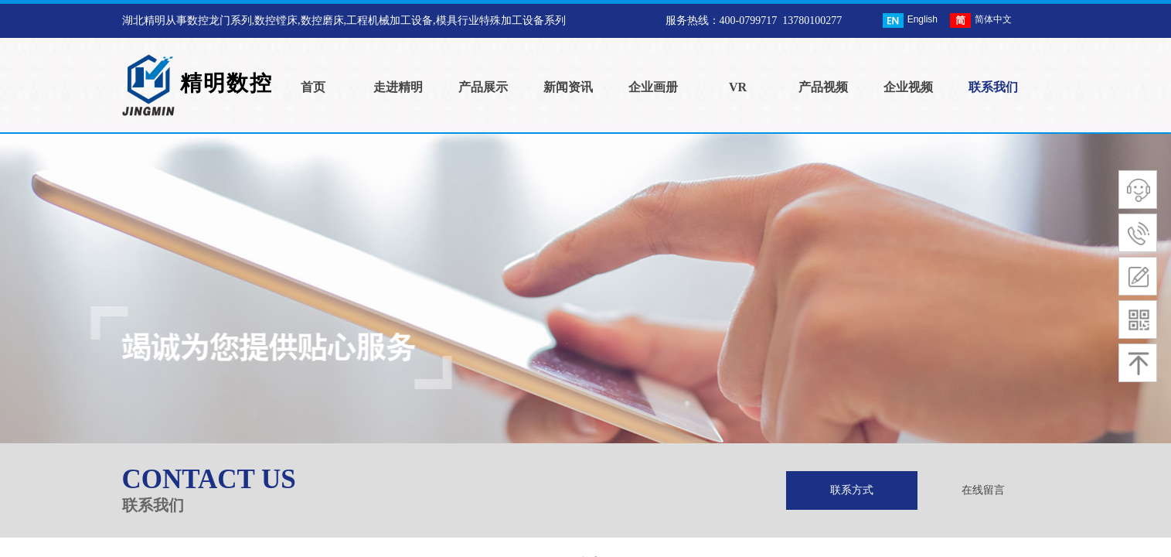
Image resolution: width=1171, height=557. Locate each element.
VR (738, 87)
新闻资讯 (568, 87)
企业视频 (908, 87)
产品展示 (483, 87)
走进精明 (398, 87)
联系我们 (993, 87)
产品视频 (823, 87)
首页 (313, 87)
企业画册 (653, 87)
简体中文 (981, 20)
